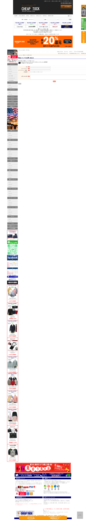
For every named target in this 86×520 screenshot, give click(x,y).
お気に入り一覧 (60, 51)
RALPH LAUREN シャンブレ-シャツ (13, 369)
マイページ (66, 51)
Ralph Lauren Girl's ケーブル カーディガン (13, 422)
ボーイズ (9, 137)
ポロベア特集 (10, 75)
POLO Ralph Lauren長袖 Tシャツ (13, 316)
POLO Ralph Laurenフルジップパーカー (13, 334)
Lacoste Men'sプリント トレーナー (13, 457)
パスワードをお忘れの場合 (78, 51)
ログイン (70, 51)
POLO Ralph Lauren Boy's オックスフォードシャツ (13, 298)
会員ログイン (32, 15)
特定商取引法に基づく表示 (31, 515)
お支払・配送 (23, 515)
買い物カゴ (45, 15)
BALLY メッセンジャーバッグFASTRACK (13, 351)
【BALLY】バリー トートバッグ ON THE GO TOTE (13, 439)
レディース (10, 87)
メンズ (9, 66)
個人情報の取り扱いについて (75, 53)
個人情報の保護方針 (40, 515)
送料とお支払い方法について (63, 53)
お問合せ (27, 15)
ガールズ (9, 73)
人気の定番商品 (11, 80)
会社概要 (15, 15)
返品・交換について (49, 515)
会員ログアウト (39, 15)
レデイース (10, 71)
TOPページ (70, 15)
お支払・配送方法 (22, 15)
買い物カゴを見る (61, 515)
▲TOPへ (80, 515)
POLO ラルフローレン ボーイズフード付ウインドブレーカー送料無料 (34, 62)
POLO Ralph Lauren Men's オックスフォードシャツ (13, 404)
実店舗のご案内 (50, 15)
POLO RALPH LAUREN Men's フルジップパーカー (13, 386)
